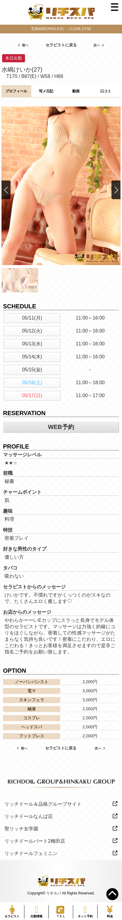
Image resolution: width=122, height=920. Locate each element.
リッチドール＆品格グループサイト (61, 804)
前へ (23, 45)
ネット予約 (85, 911)
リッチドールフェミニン (61, 853)
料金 (110, 911)
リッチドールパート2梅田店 (61, 841)
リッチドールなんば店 (61, 816)
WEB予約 (61, 427)
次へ (98, 45)
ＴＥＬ (61, 911)
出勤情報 (36, 911)
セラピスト (12, 911)
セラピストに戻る (61, 45)
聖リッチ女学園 (61, 828)
